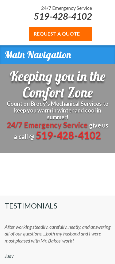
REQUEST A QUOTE (57, 33)
